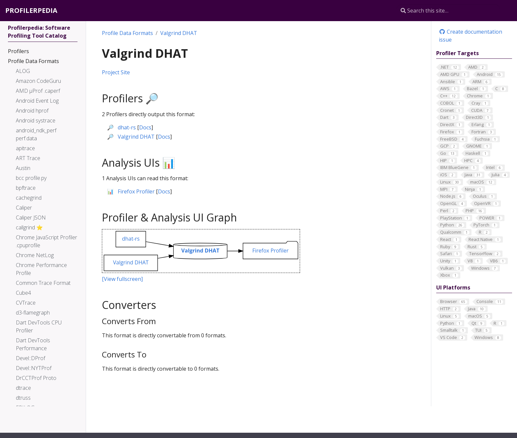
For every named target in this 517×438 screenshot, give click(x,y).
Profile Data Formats (127, 33)
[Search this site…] (448, 10)
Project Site (116, 72)
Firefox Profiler (136, 191)
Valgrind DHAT (178, 33)
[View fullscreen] (122, 279)
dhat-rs (127, 127)
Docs (145, 127)
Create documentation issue (470, 35)
